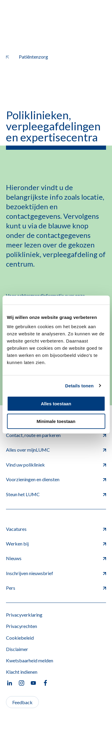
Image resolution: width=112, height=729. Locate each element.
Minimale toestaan (55, 421)
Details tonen (79, 385)
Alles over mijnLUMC (56, 450)
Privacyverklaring (24, 615)
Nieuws (56, 558)
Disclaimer (17, 649)
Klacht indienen (21, 672)
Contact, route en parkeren (56, 435)
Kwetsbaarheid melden (29, 660)
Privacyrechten (21, 626)
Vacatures (56, 529)
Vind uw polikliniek (56, 464)
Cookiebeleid (20, 638)
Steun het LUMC (56, 494)
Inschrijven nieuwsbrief (56, 573)
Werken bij (56, 543)
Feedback (22, 702)
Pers (56, 588)
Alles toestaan (56, 403)
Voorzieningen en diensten (56, 479)
